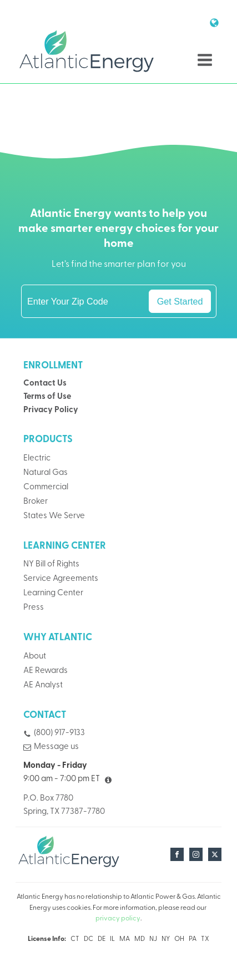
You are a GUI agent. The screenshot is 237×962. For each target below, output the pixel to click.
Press (33, 608)
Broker (35, 502)
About (34, 656)
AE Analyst (43, 685)
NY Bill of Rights (51, 565)
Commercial (45, 487)
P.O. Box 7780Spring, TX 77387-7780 (64, 805)
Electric (37, 458)
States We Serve (54, 516)
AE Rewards (45, 671)
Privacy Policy (50, 410)
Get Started (180, 301)
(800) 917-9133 (59, 734)
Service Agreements (60, 579)
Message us (56, 747)
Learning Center (53, 593)
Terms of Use (47, 397)
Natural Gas (45, 473)
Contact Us (45, 383)
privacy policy (117, 918)
